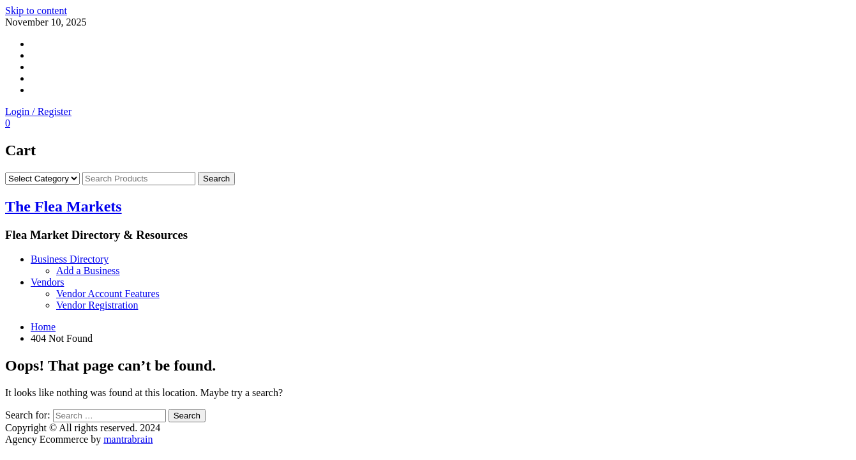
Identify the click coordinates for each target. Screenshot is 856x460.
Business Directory (70, 259)
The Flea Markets (63, 206)
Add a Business (88, 270)
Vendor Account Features (108, 293)
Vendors (47, 282)
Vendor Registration (97, 305)
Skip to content (36, 10)
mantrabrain (128, 439)
